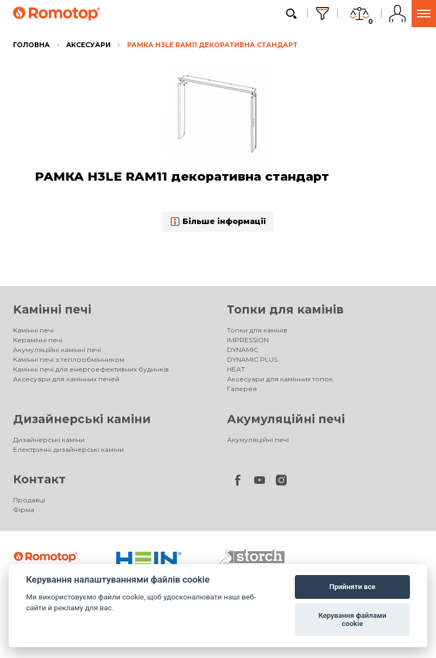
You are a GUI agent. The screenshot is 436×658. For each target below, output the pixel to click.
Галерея (242, 389)
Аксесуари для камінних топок (280, 379)
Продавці (29, 500)
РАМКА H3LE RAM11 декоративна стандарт (212, 45)
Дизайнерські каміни (82, 419)
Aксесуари (88, 45)
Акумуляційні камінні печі (57, 350)
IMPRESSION (248, 340)
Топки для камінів (285, 309)
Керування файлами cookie (352, 619)
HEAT (236, 369)
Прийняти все (352, 587)
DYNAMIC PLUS (252, 359)
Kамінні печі (52, 309)
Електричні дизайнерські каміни (68, 449)
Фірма (23, 510)
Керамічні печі (37, 340)
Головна (31, 45)
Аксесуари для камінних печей (66, 379)
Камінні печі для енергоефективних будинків (91, 369)
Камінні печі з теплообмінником (68, 359)
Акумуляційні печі (286, 419)
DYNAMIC (242, 350)
